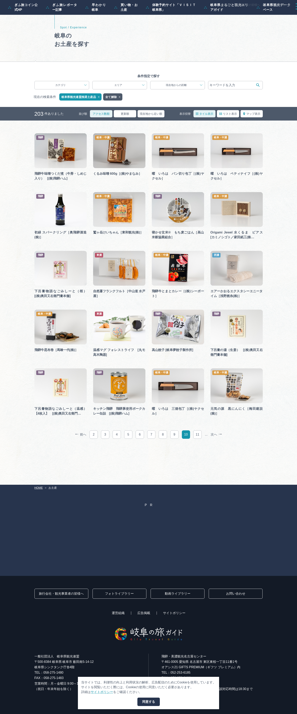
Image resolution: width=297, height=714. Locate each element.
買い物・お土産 (126, 26)
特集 (137, 14)
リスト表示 (228, 147)
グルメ (238, 14)
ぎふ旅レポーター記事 (61, 26)
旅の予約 (259, 14)
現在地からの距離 (184, 118)
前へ (80, 468)
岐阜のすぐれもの (53, 87)
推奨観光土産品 (99, 87)
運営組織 (118, 613)
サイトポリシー (174, 613)
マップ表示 (251, 147)
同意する (148, 701)
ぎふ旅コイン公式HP (23, 26)
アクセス (282, 14)
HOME (38, 487)
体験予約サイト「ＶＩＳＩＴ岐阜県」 (171, 26)
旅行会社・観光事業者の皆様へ (240, 4)
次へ (216, 468)
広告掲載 (143, 613)
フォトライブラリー (119, 593)
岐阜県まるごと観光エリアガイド (226, 26)
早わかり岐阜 (95, 26)
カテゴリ (71, 118)
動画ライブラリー (177, 593)
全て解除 (113, 130)
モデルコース (160, 14)
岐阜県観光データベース (274, 26)
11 (197, 467)
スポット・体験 (190, 14)
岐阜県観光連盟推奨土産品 (80, 130)
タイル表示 (204, 147)
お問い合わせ (235, 593)
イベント (218, 14)
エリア (129, 118)
